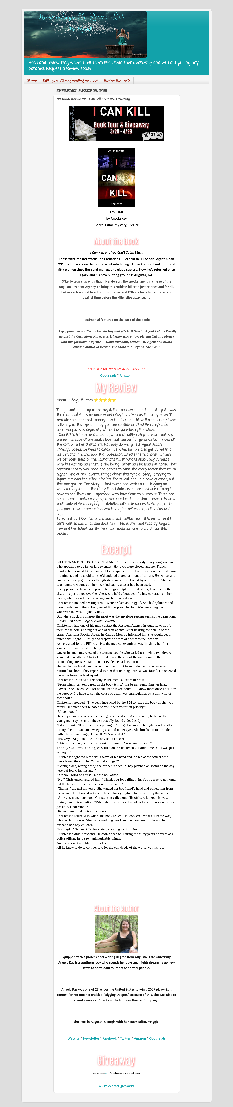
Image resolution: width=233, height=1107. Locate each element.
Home (32, 80)
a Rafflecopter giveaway (116, 1086)
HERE (107, 1073)
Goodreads (108, 375)
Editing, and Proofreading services (70, 80)
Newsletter (91, 1038)
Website (73, 1038)
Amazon (126, 375)
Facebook (110, 1038)
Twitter (125, 1038)
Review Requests (117, 80)
